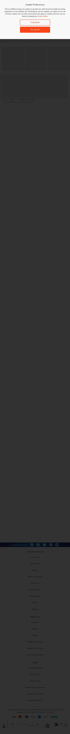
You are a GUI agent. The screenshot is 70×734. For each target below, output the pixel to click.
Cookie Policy (43, 16)
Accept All (35, 30)
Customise (35, 22)
